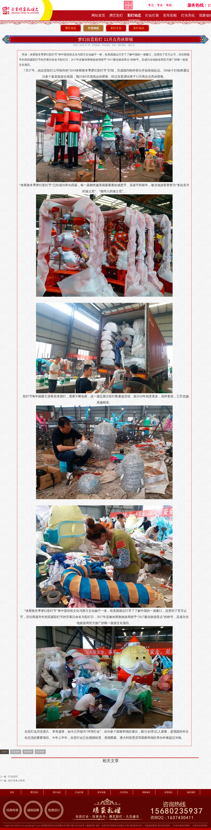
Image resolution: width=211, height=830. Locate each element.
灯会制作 (16, 751)
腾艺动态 (70, 28)
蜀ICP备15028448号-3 (76, 825)
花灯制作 (28, 751)
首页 (12, 792)
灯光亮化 (188, 15)
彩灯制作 (40, 751)
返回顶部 (191, 792)
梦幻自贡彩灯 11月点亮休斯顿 (105, 39)
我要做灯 (146, 792)
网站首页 (98, 15)
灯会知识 (13, 776)
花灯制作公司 (135, 825)
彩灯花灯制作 (164, 825)
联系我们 (169, 792)
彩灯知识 (138, 28)
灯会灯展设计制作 (181, 825)
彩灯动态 (134, 15)
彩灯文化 (116, 28)
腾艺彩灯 (116, 15)
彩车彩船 (170, 15)
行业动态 (93, 28)
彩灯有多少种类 (16, 780)
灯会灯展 (152, 15)
